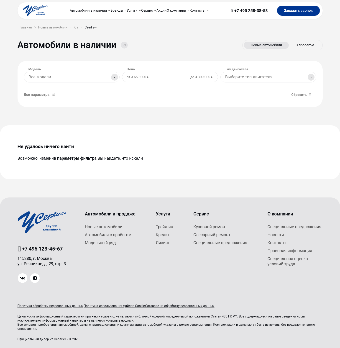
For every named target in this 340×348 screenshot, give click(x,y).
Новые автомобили (266, 45)
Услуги (163, 214)
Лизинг (163, 242)
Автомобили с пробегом (108, 234)
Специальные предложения (220, 242)
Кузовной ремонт (210, 226)
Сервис (201, 214)
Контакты (277, 242)
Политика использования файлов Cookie (120, 306)
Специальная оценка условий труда (288, 261)
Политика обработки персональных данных (50, 306)
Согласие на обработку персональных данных (193, 306)
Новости (276, 234)
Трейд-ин (164, 226)
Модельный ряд (100, 242)
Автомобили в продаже (110, 214)
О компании (280, 214)
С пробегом (305, 45)
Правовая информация (290, 250)
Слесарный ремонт (211, 234)
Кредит (163, 234)
